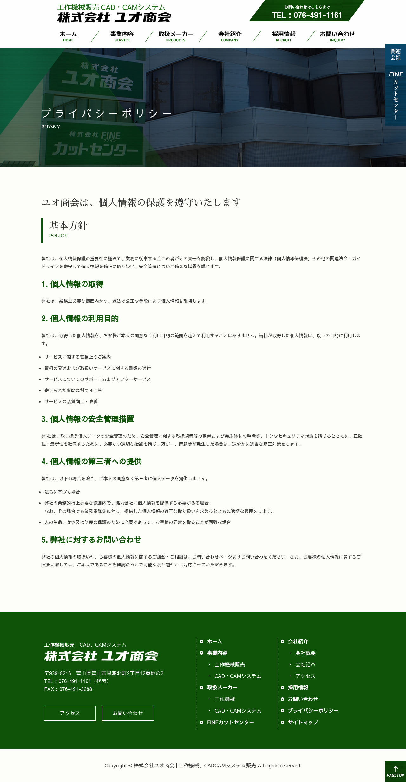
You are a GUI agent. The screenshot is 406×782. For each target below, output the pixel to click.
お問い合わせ (338, 35)
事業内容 (122, 35)
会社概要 (305, 652)
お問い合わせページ (212, 556)
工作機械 (224, 698)
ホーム (68, 35)
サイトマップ (303, 722)
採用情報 (284, 35)
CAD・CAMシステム (237, 675)
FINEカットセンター (230, 722)
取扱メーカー (176, 35)
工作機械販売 (229, 664)
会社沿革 (305, 664)
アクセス (70, 712)
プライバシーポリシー (313, 710)
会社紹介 (230, 35)
